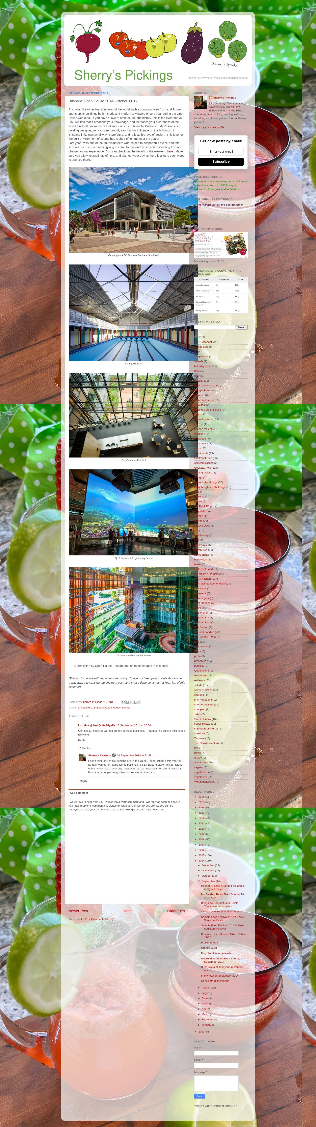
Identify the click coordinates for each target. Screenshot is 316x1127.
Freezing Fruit (209, 942)
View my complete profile (209, 127)
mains (198, 607)
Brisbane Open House (107, 707)
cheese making (203, 428)
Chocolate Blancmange (215, 980)
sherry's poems (203, 699)
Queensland (201, 670)
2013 (202, 1031)
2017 (202, 844)
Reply (81, 740)
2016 (202, 849)
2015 (202, 855)
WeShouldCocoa (204, 781)
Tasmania (200, 738)
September (209, 881)
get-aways (200, 545)
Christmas (200, 443)
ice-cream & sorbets (206, 573)
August (206, 987)
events (126, 707)
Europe (198, 515)
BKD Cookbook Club (206, 385)
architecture (85, 707)
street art (199, 733)
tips (196, 747)
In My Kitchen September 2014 (219, 975)
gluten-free (200, 549)
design (198, 477)
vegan (198, 767)
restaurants (201, 675)
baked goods (202, 366)
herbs (197, 564)
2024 (202, 807)
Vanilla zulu (201, 762)
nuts (197, 641)
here (170, 151)
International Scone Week (209, 583)
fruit (196, 540)
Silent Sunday (202, 719)
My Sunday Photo (205, 636)
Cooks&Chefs (202, 467)
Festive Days (202, 525)
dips (196, 491)
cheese (198, 424)
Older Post (176, 911)
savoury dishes (203, 690)
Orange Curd (209, 947)
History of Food (203, 569)
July (204, 993)
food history (201, 535)
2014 (202, 860)
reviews (199, 680)
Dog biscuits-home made (216, 953)
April (205, 1009)
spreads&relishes (204, 728)
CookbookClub (203, 458)
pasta (197, 651)
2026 (202, 796)
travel (197, 752)
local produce (202, 602)
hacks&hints (201, 554)
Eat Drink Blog (203, 506)
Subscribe (221, 162)
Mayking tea (201, 617)
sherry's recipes (203, 704)
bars (197, 371)
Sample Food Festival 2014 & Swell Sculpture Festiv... (222, 918)
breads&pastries (204, 400)
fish (196, 530)
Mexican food (202, 622)
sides (197, 714)
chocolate (200, 438)
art (196, 351)
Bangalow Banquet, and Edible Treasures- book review (219, 904)
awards (198, 361)
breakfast (200, 404)
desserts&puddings (205, 482)
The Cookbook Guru (206, 743)
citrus (197, 448)
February (207, 1019)
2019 (202, 833)
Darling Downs (203, 472)
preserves (200, 660)
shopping (199, 709)
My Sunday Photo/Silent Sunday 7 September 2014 (221, 960)
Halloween (200, 559)
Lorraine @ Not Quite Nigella (96, 725)
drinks (198, 496)
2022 (202, 818)
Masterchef (201, 612)
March (206, 1014)
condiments (201, 453)
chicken (199, 433)
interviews (200, 588)
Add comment (79, 792)
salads (198, 685)
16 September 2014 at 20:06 (133, 725)
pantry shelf (201, 646)
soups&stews (202, 723)
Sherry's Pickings (99, 755)
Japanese (200, 593)
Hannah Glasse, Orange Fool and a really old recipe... (222, 887)
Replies (86, 748)
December (208, 865)
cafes (197, 414)
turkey (198, 757)
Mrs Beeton (201, 627)
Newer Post (78, 911)
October (207, 875)
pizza (197, 656)
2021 (202, 823)
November (208, 870)
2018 (202, 839)
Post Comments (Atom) (99, 919)
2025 (202, 802)
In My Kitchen (202, 578)
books (198, 395)
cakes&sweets (203, 419)
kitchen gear (201, 598)
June (205, 998)
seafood (199, 694)
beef (197, 375)
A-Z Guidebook (203, 341)
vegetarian (200, 777)
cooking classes (203, 462)
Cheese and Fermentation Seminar (222, 911)
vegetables (200, 772)
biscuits (198, 380)
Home (128, 911)
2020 (202, 828)
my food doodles (204, 632)
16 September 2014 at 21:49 (134, 755)
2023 (202, 812)
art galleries (201, 356)
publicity (199, 665)
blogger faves (202, 390)
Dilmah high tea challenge (210, 487)
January (207, 1024)
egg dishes (200, 511)
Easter (198, 501)
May (205, 1003)
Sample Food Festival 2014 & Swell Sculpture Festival (222, 927)
